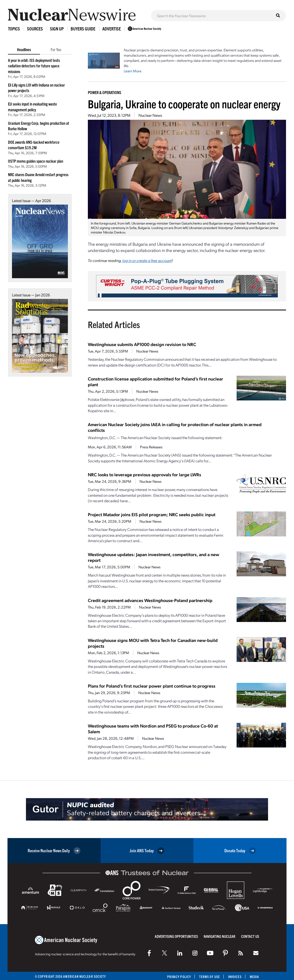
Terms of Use (209, 977)
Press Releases (151, 446)
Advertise (111, 28)
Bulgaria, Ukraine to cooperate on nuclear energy (184, 104)
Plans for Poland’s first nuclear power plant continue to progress (151, 686)
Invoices (235, 977)
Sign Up (57, 28)
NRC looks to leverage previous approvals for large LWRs (144, 474)
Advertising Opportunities (176, 936)
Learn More (133, 70)
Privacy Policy (179, 977)
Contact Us (250, 936)
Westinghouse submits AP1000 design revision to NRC (142, 344)
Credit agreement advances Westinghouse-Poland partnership (150, 600)
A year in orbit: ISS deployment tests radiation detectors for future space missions (34, 66)
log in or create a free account (147, 260)
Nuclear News (150, 115)
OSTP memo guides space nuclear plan (35, 160)
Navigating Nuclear (219, 936)
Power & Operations (104, 92)
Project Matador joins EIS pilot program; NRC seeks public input (151, 514)
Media (254, 977)
